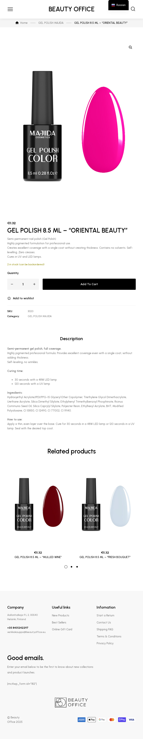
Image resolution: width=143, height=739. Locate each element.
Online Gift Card (62, 629)
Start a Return (105, 615)
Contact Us (104, 622)
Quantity (13, 273)
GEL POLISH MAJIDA (40, 316)
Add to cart (89, 284)
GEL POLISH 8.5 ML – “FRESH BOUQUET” (105, 557)
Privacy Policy (105, 643)
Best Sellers (59, 622)
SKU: (10, 311)
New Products (60, 615)
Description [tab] (71, 338)
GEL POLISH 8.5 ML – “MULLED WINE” (38, 557)
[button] (130, 47)
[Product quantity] (23, 284)
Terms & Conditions (109, 636)
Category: (13, 316)
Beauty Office (72, 9)
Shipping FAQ (105, 629)
